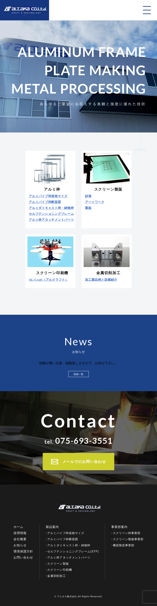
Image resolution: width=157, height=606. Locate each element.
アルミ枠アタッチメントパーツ (51, 219)
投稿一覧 (78, 374)
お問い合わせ (23, 557)
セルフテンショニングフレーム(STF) (73, 551)
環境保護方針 (23, 551)
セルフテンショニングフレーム (51, 213)
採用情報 (20, 533)
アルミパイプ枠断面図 (45, 202)
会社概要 (20, 539)
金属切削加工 (56, 575)
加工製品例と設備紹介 (101, 279)
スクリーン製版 (58, 563)
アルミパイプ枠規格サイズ (48, 196)
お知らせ (20, 545)
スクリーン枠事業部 (126, 533)
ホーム (18, 527)
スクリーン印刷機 (59, 569)
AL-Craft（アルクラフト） (48, 279)
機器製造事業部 (123, 545)
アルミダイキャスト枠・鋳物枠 (51, 208)
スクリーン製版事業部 (128, 539)
